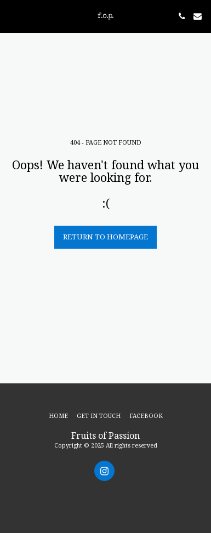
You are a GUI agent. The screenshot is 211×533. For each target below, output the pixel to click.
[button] (12, 15)
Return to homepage (105, 237)
